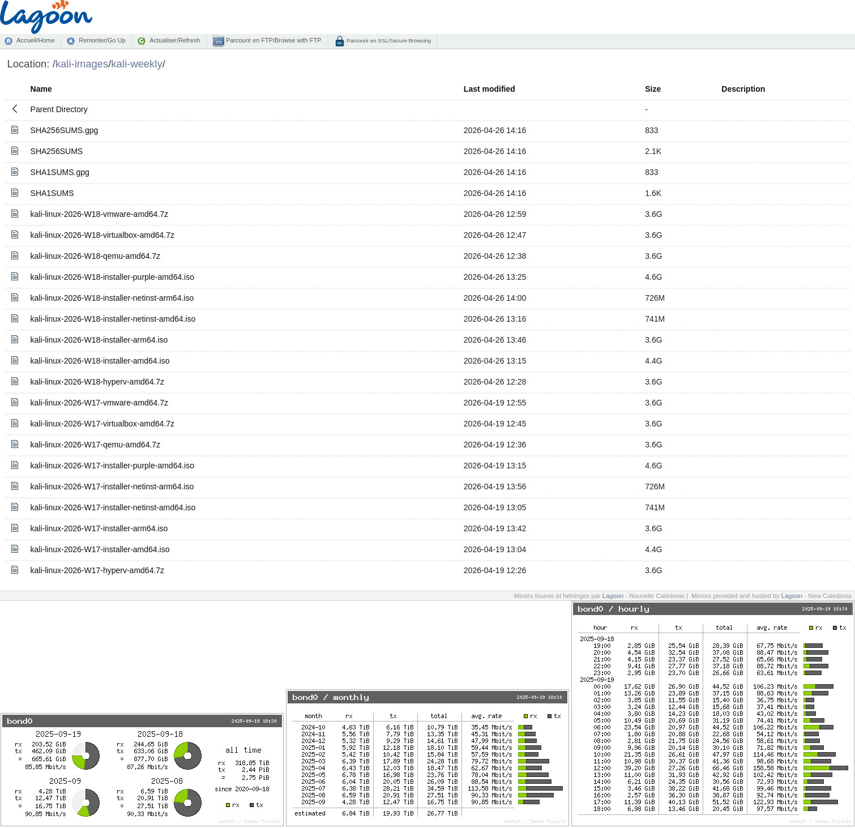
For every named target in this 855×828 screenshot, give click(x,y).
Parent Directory (59, 109)
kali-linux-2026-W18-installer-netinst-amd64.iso (113, 318)
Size (653, 88)
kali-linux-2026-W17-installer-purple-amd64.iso (112, 465)
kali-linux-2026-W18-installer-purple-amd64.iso (112, 276)
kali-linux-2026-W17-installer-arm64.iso (99, 528)
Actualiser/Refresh (174, 40)
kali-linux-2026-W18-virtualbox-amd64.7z (102, 235)
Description (743, 88)
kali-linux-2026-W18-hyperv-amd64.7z (98, 381)
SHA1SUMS (52, 193)
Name (41, 88)
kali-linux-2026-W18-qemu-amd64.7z (96, 256)
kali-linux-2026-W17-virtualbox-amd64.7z (102, 423)
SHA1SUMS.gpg (60, 172)
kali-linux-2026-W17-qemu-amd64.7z (96, 444)
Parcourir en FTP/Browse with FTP (272, 40)
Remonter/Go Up (102, 40)
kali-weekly (136, 64)
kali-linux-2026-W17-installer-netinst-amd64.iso (113, 507)
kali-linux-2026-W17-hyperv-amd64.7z (98, 570)
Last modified (489, 88)
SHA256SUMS (57, 151)
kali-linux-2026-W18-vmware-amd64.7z (100, 214)
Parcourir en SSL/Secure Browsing (388, 40)
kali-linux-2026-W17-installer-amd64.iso (100, 549)
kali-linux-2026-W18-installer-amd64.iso (100, 360)
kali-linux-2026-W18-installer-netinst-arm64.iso (112, 297)
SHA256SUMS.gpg (65, 130)
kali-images (81, 64)
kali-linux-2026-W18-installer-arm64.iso (99, 339)
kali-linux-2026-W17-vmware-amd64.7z (100, 402)
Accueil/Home (35, 40)
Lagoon (613, 595)
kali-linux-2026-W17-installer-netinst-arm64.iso (112, 486)
